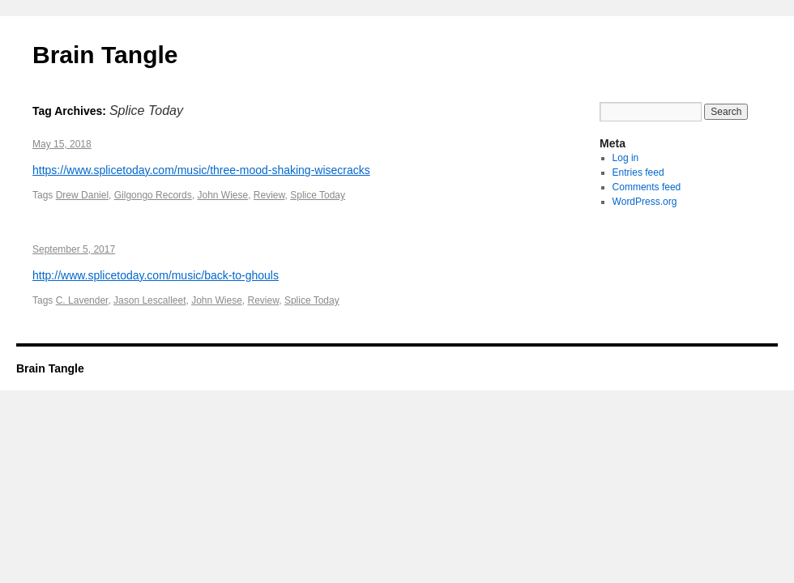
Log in (626, 158)
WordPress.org (645, 201)
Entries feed (638, 172)
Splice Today (317, 195)
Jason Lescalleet (149, 300)
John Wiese (222, 195)
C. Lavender (82, 300)
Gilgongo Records (153, 195)
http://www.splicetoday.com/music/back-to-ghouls (155, 275)
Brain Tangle (104, 54)
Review (269, 195)
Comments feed (647, 187)
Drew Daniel (82, 195)
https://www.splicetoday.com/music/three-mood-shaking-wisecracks (201, 170)
